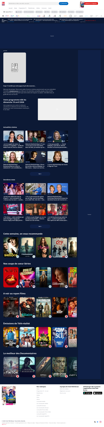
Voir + (40, 174)
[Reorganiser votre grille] (3, 16)
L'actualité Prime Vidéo (42, 410)
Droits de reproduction (61, 422)
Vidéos (38, 395)
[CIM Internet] (42, 424)
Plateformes (40, 393)
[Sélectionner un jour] (8, 12)
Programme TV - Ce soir (42, 391)
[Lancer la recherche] (63, 3)
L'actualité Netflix (41, 401)
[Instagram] (100, 422)
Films (38, 397)
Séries (38, 399)
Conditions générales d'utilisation (8, 422)
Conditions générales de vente (21, 422)
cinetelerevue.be (13, 91)
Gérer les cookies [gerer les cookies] (64, 389)
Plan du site (63, 393)
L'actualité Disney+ (41, 405)
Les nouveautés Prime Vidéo (44, 412)
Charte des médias (52, 422)
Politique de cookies (31, 422)
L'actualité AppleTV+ (42, 414)
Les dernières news (4, 20)
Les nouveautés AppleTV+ (43, 416)
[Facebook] (97, 422)
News (38, 389)
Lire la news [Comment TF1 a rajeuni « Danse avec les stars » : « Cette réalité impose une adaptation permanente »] (62, 21)
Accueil (5, 50)
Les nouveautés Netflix (42, 403)
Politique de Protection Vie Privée (42, 422)
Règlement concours (65, 391)
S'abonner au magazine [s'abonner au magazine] (91, 3)
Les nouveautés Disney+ (43, 407)
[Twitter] (95, 422)
